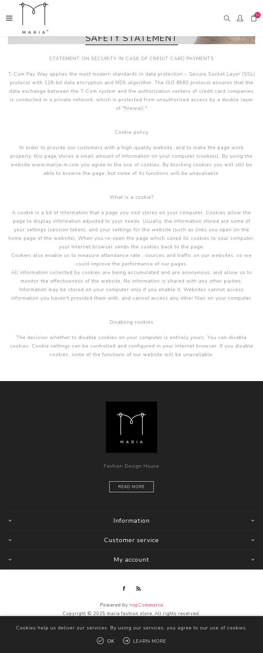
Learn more (149, 641)
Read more (131, 486)
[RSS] (138, 588)
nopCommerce (146, 605)
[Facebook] (124, 588)
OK (110, 641)
